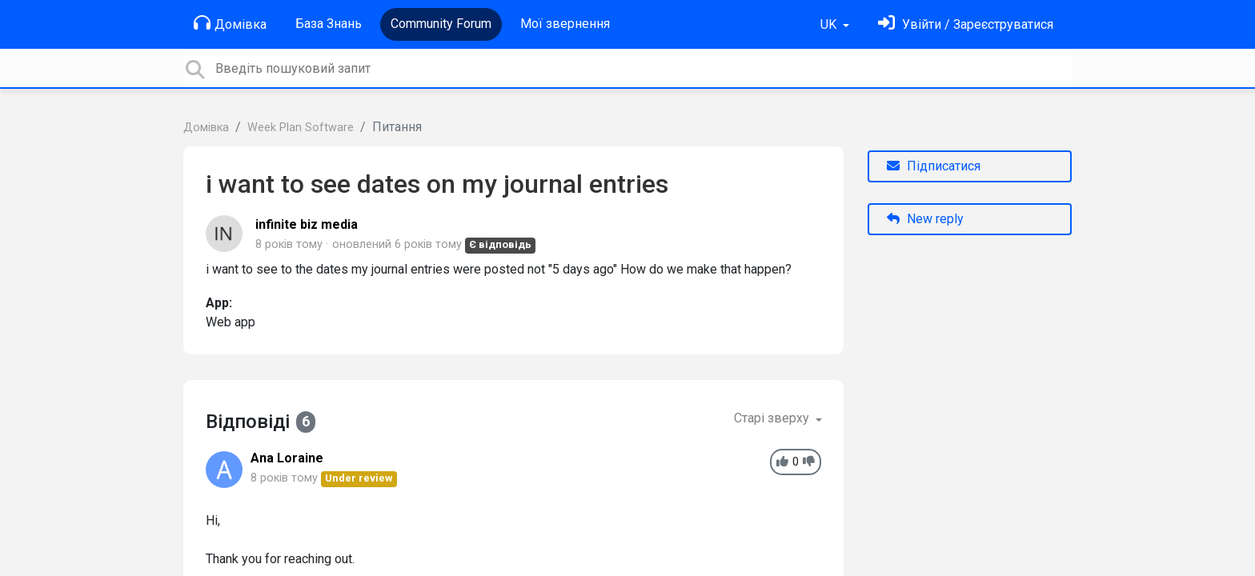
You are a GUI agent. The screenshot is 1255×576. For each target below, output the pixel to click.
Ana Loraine (287, 458)
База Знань (328, 23)
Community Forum (441, 23)
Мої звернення (565, 23)
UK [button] (830, 24)
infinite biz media (306, 224)
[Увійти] (966, 24)
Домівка (230, 23)
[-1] (809, 462)
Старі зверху (773, 418)
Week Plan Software (300, 127)
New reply (925, 218)
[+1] (782, 462)
